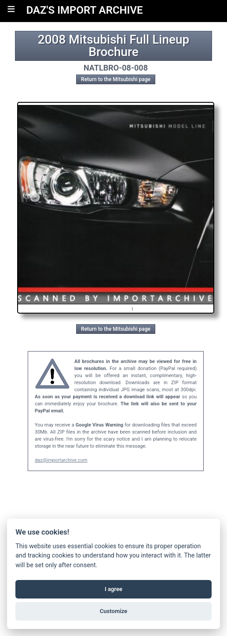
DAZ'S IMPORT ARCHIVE (84, 10)
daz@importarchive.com (61, 460)
